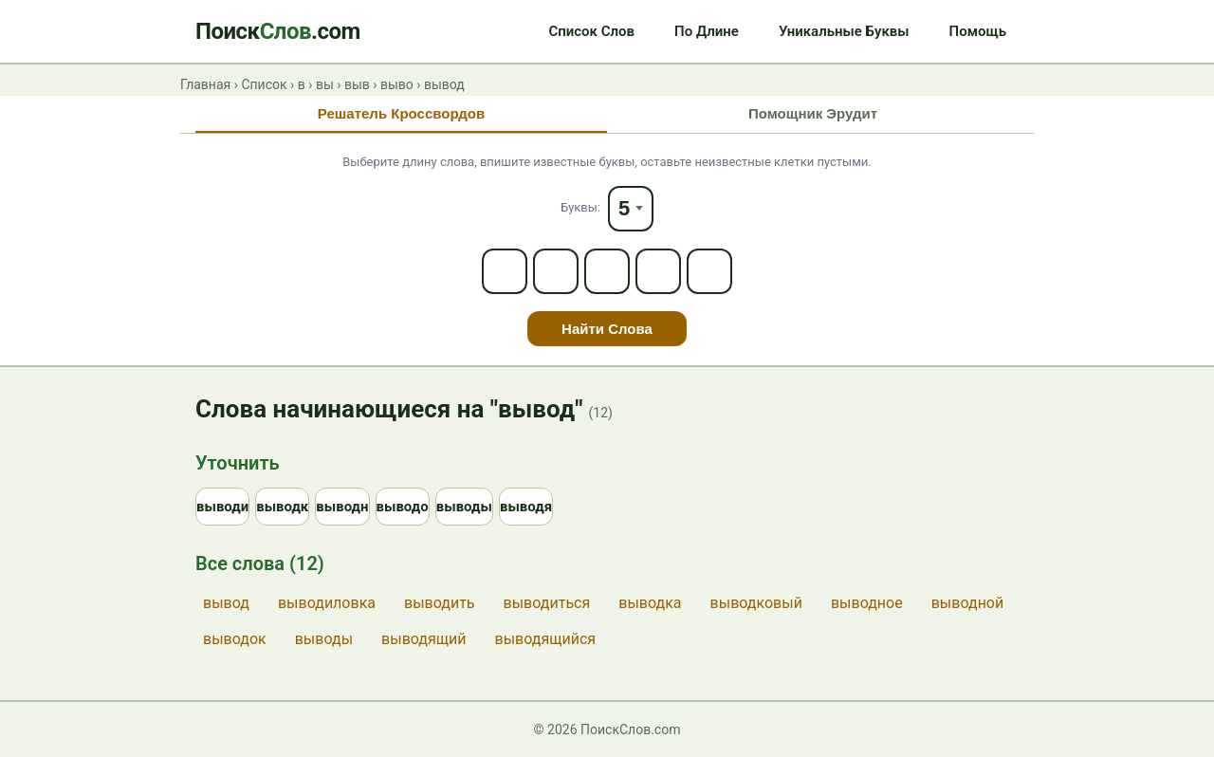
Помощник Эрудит (812, 113)
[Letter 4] (658, 271)
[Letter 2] (556, 271)
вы (325, 84)
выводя (526, 506)
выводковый (756, 603)
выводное (867, 603)
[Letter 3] (607, 271)
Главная (205, 84)
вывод (226, 603)
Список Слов (591, 31)
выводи (222, 506)
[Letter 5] (709, 271)
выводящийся (546, 639)
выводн (342, 506)
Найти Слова (607, 329)
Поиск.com (277, 31)
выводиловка (327, 603)
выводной (967, 603)
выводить (439, 603)
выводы (464, 506)
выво (397, 84)
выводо (403, 506)
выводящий (423, 639)
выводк (282, 506)
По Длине (706, 31)
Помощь (977, 31)
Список (263, 84)
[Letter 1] (504, 271)
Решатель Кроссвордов (401, 113)
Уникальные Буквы (844, 31)
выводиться (547, 603)
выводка (649, 603)
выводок (235, 639)
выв (357, 84)
